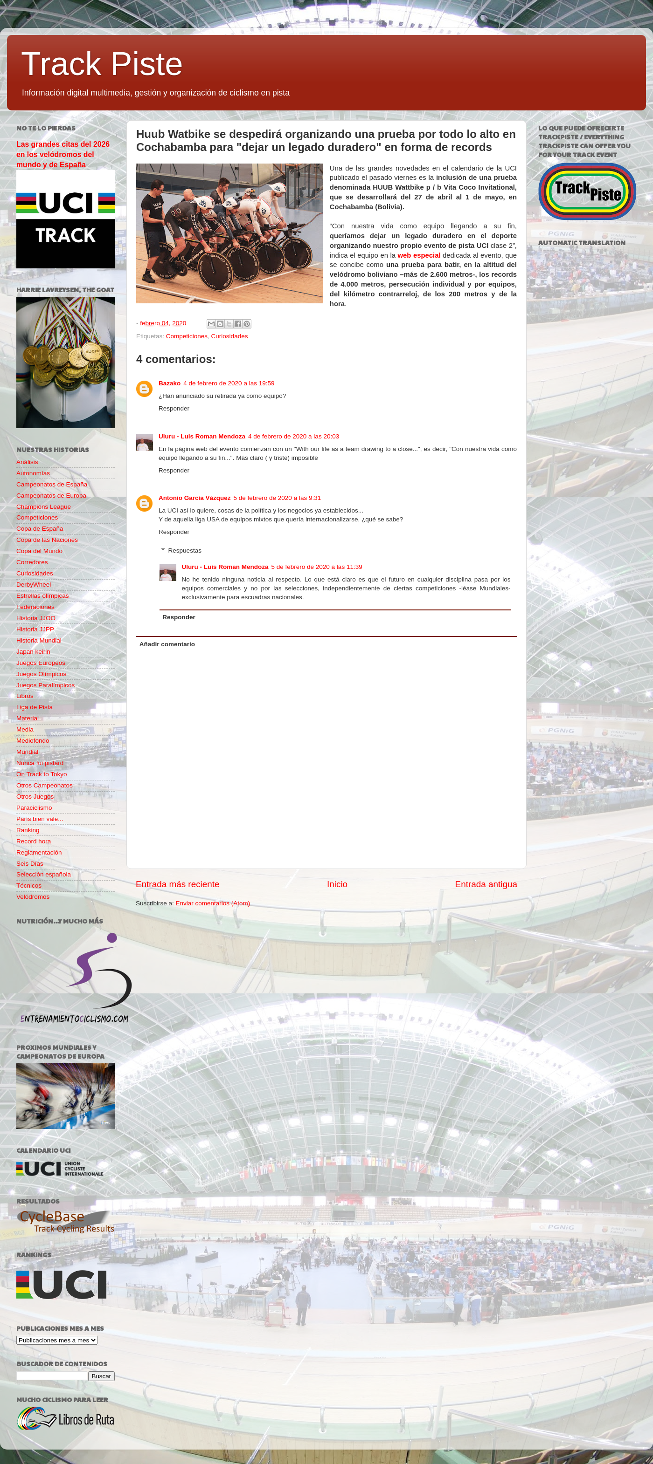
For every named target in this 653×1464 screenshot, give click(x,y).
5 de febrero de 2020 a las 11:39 (316, 566)
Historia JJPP (35, 629)
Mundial (27, 751)
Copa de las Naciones (47, 539)
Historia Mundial (39, 640)
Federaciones (35, 606)
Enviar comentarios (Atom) (213, 903)
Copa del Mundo (39, 550)
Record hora (33, 841)
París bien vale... (39, 818)
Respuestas (184, 550)
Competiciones (187, 336)
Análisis (27, 461)
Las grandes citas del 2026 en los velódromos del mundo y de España (63, 154)
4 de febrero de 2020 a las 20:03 (293, 436)
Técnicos (29, 885)
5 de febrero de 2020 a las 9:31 (277, 497)
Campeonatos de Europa (51, 495)
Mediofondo (32, 740)
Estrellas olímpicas (42, 595)
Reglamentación (39, 852)
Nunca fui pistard (39, 762)
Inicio (337, 884)
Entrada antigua (486, 884)
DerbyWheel (33, 584)
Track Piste (102, 64)
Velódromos (32, 896)
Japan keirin (33, 651)
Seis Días (29, 863)
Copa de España (39, 528)
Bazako (170, 383)
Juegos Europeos (40, 662)
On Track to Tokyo (41, 774)
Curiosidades (229, 336)
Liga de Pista (34, 707)
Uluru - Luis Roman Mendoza (202, 436)
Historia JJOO (36, 618)
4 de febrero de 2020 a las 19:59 (228, 383)
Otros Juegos (35, 796)
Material (27, 718)
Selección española (43, 874)
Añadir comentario (167, 644)
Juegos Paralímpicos (45, 685)
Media (25, 729)
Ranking (28, 830)
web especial (419, 255)
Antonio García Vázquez (195, 497)
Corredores (32, 562)
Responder (174, 408)
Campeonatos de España (51, 484)
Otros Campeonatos (44, 785)
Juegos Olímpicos (41, 673)
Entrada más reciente (178, 884)
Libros (25, 695)
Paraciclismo (34, 807)
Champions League (43, 506)
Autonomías (33, 473)
